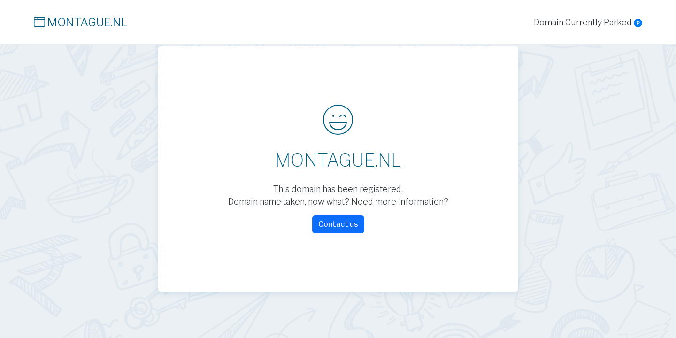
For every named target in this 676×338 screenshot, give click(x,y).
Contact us (338, 224)
